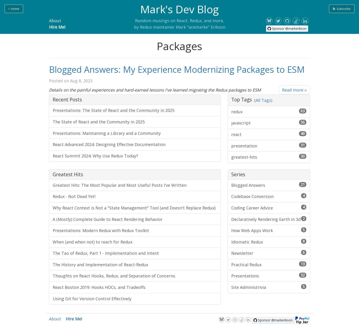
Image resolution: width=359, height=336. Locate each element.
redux (268, 111)
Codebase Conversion (268, 196)
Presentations (268, 276)
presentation (268, 146)
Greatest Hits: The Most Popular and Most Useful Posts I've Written (120, 185)
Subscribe (342, 9)
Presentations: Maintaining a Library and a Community (107, 133)
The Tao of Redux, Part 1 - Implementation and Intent (106, 253)
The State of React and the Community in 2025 (99, 122)
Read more (294, 90)
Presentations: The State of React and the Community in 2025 (113, 110)
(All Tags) (263, 100)
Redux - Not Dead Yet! (74, 196)
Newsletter (268, 253)
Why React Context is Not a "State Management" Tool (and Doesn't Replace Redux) (134, 208)
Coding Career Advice (268, 208)
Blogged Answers (268, 185)
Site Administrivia (268, 287)
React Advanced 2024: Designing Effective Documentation (109, 144)
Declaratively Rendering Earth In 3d (268, 219)
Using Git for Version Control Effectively (92, 298)
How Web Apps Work (268, 230)
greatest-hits (268, 157)
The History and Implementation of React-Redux (100, 264)
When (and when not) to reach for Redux (92, 242)
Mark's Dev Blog (179, 9)
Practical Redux (268, 264)
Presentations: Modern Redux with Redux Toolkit (101, 230)
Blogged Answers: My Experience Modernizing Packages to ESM (177, 69)
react (268, 134)
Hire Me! (57, 27)
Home (13, 9)
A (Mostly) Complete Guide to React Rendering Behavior (108, 219)
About (55, 20)
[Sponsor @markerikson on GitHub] (287, 28)
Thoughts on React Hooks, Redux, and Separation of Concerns (114, 276)
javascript (268, 123)
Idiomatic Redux (268, 242)
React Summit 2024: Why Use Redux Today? (95, 156)
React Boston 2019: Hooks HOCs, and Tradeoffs (99, 287)
